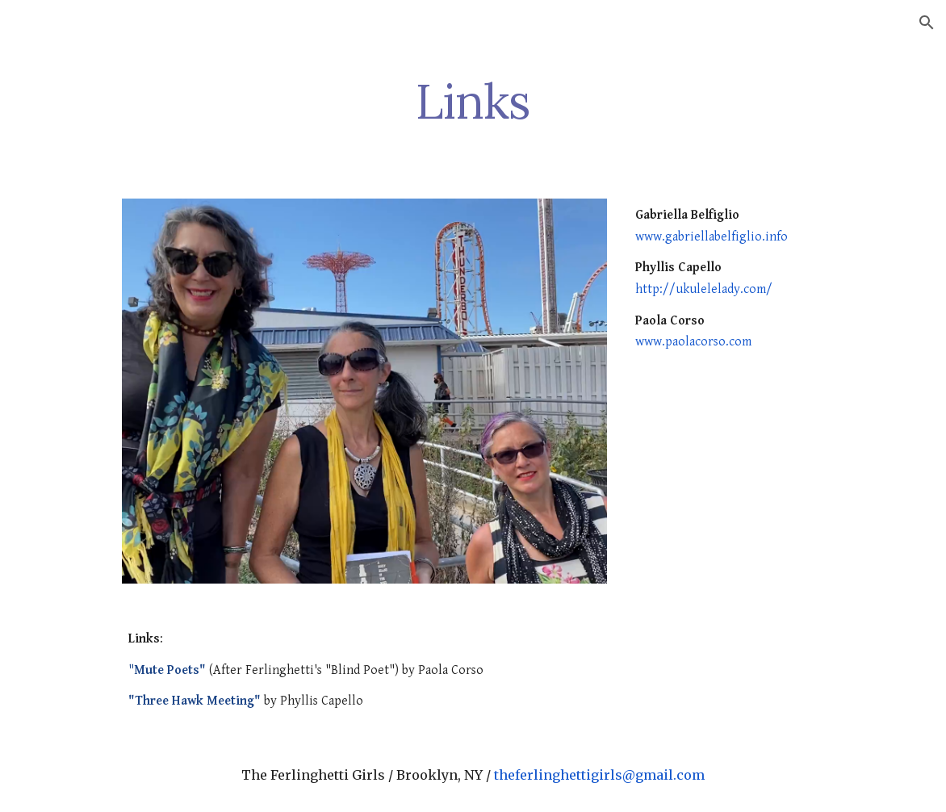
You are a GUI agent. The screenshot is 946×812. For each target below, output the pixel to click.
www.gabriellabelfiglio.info (711, 237)
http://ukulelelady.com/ (703, 289)
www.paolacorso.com (693, 341)
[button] (926, 22)
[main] (473, 101)
